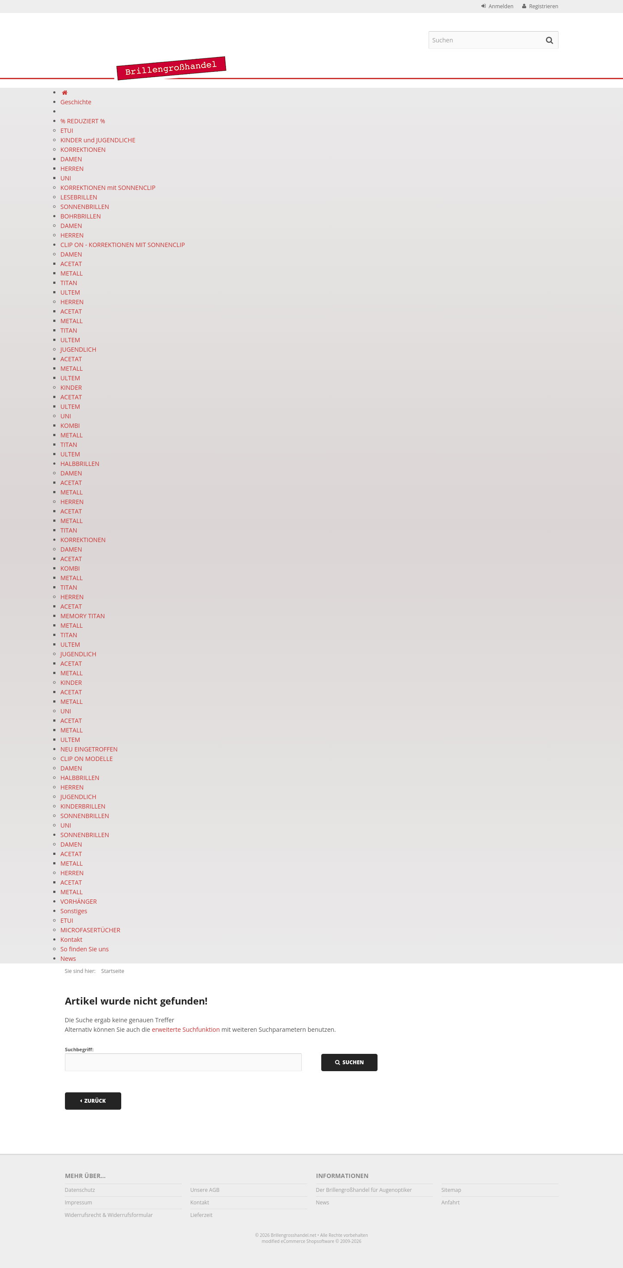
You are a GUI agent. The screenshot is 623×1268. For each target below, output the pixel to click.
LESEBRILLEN (79, 197)
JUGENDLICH (79, 349)
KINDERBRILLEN (83, 806)
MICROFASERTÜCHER (91, 930)
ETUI (67, 130)
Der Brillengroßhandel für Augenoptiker (364, 1190)
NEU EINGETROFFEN (89, 749)
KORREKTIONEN (83, 149)
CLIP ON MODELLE (87, 758)
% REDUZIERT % (83, 121)
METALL (72, 273)
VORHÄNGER (79, 901)
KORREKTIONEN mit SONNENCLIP (108, 187)
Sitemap (452, 1190)
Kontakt (72, 939)
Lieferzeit (201, 1215)
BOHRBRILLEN (81, 216)
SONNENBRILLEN (85, 206)
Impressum (78, 1202)
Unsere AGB (205, 1190)
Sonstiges (74, 911)
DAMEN (71, 159)
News (68, 958)
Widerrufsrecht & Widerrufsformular (109, 1215)
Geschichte (76, 102)
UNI (66, 178)
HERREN (72, 168)
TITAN (69, 283)
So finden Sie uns (85, 949)
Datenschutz (80, 1190)
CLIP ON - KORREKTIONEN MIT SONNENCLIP (123, 245)
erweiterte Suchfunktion (186, 1029)
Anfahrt (451, 1202)
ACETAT (71, 264)
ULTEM (71, 292)
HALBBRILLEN (80, 463)
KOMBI (70, 425)
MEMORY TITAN (83, 616)
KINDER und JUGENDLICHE (98, 140)
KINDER (71, 387)
